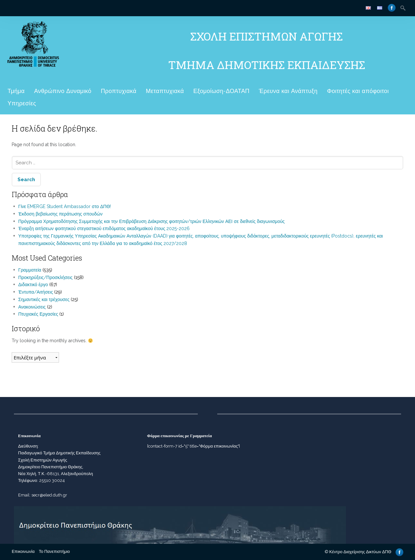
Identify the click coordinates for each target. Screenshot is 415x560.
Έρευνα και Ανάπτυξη (288, 91)
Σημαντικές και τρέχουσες (43, 299)
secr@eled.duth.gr (49, 495)
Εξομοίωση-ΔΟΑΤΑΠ (221, 91)
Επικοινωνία (23, 551)
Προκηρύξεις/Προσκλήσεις (45, 277)
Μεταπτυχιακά (165, 91)
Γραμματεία (29, 270)
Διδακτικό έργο (33, 284)
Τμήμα (16, 91)
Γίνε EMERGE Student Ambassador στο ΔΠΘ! (64, 206)
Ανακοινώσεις (32, 306)
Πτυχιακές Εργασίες (38, 314)
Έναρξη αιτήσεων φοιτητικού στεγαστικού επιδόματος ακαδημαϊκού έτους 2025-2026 (104, 228)
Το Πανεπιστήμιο (54, 551)
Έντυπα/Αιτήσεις (35, 292)
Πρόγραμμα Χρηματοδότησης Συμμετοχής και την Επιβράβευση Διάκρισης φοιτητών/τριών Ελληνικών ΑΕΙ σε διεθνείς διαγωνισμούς (151, 221)
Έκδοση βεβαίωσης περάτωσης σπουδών (60, 213)
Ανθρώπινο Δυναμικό (62, 91)
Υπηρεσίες (21, 103)
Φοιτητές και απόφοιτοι (358, 91)
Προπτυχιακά (118, 91)
